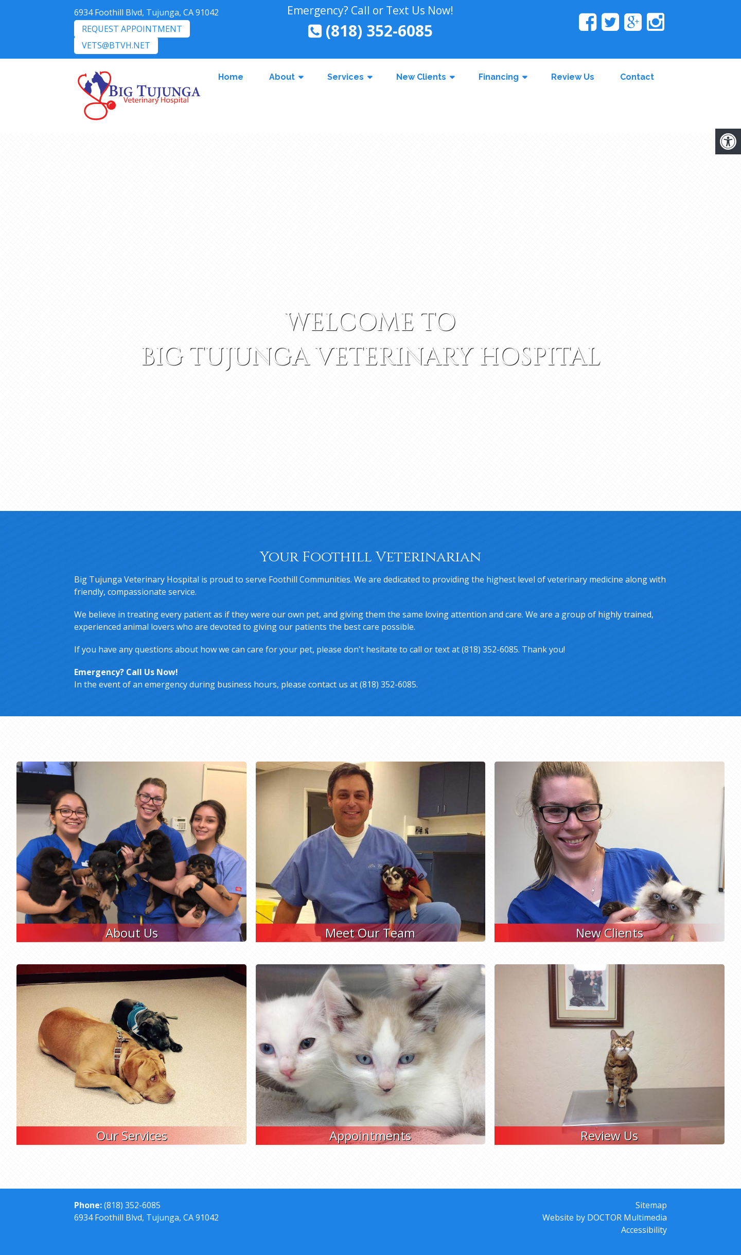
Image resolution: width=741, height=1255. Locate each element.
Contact (637, 77)
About (282, 77)
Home (230, 77)
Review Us (572, 77)
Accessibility (644, 1229)
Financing (499, 77)
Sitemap (651, 1205)
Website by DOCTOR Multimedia (604, 1217)
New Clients (421, 77)
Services (345, 77)
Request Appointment (132, 28)
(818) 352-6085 (370, 30)
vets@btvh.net (116, 45)
